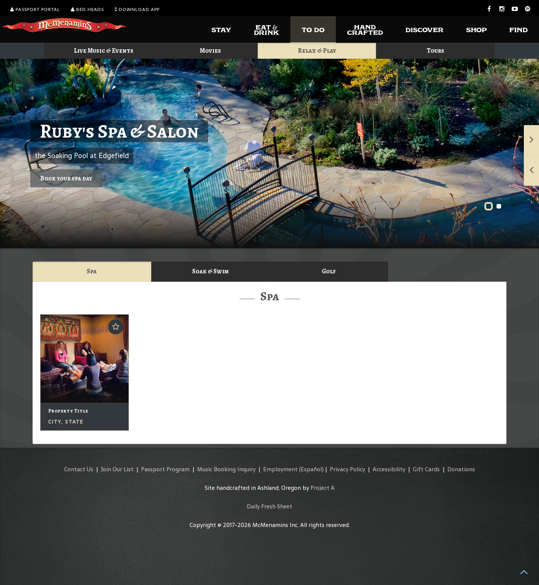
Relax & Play (317, 50)
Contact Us (78, 469)
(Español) (311, 469)
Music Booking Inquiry (226, 469)
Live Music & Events (103, 50)
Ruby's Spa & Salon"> (269, 153)
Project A (322, 487)
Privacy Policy (347, 469)
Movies (210, 50)
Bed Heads (87, 9)
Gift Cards (426, 469)
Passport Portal (35, 9)
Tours (435, 50)
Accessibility (389, 469)
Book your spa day (66, 178)
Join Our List (117, 469)
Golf (328, 271)
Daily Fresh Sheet (269, 506)
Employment (280, 469)
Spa (92, 271)
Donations (461, 469)
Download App (137, 9)
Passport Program (165, 469)
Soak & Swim (210, 271)
